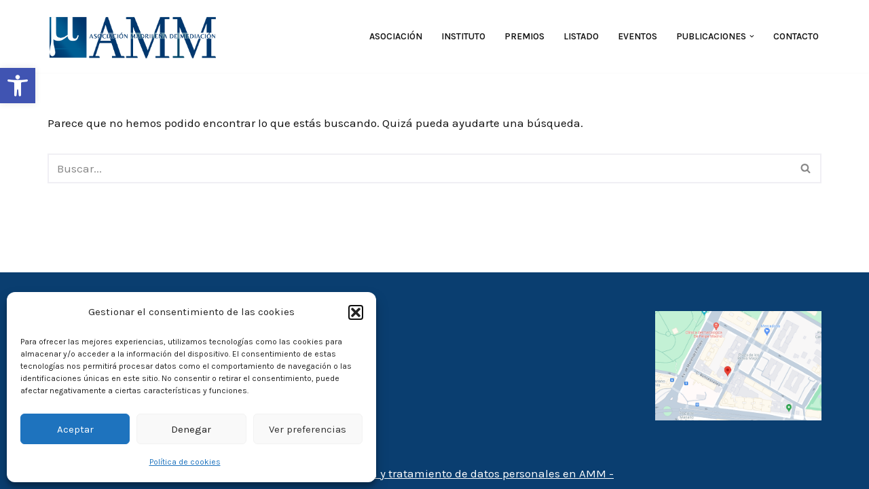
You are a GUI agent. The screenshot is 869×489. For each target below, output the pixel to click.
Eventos (637, 36)
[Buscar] (419, 168)
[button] (17, 85)
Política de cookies (185, 462)
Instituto (463, 36)
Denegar (191, 429)
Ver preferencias (307, 429)
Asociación (395, 36)
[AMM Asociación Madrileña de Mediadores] (136, 36)
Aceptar (75, 429)
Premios (524, 36)
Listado (581, 36)
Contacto (796, 36)
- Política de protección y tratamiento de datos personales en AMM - (434, 473)
